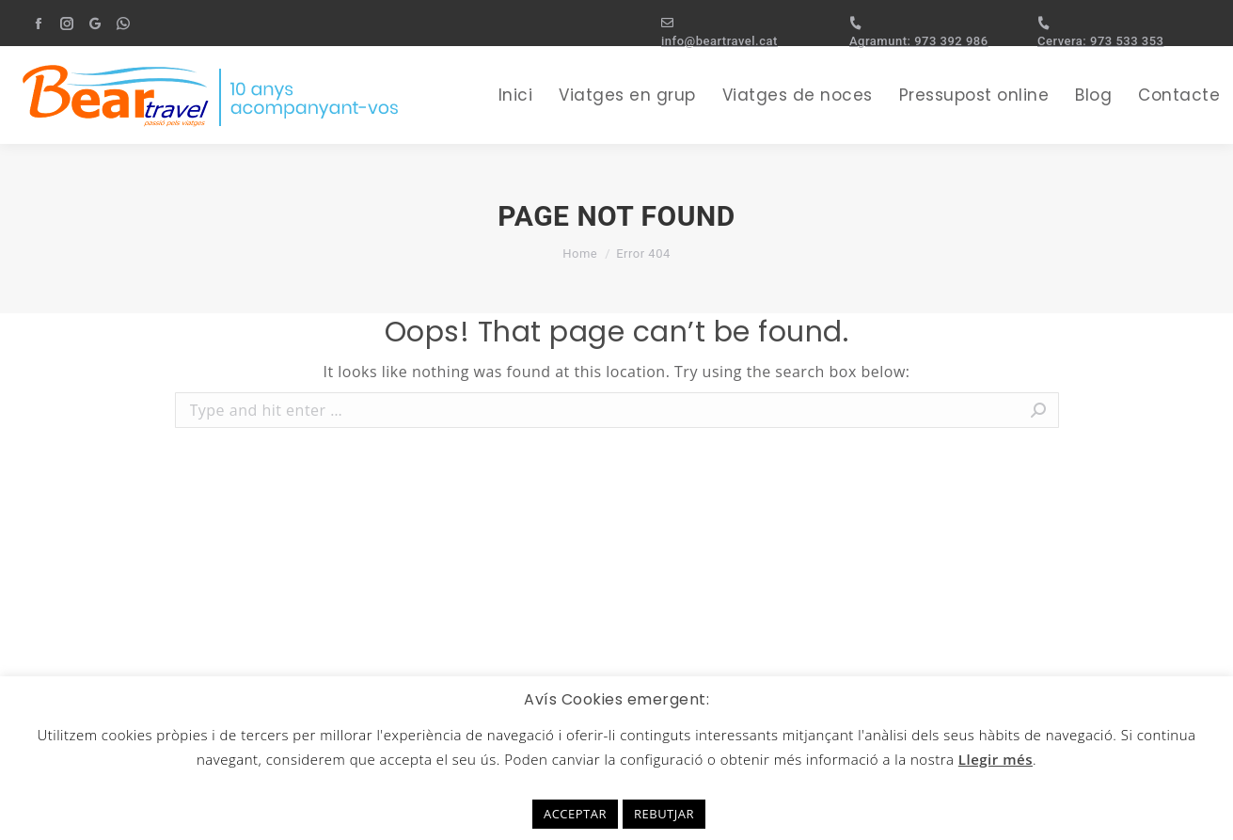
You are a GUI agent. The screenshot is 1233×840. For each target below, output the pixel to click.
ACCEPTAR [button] (575, 813)
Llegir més (995, 759)
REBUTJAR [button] (664, 813)
